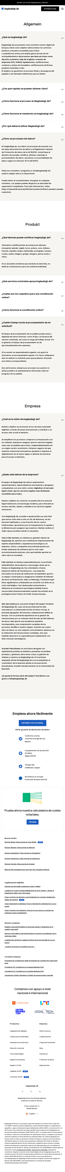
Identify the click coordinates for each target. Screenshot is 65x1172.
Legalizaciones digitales (23, 1150)
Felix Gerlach (7, 562)
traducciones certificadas (40, 1150)
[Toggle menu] (62, 8)
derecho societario (10, 59)
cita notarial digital (33, 1152)
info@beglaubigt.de (12, 1158)
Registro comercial (19, 1152)
